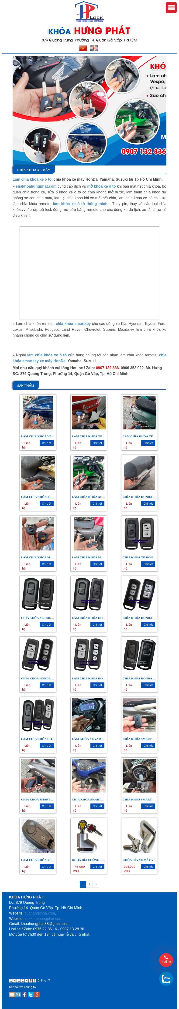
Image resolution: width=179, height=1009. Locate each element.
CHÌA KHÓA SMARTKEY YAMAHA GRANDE (53, 799)
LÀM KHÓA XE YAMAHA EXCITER (97, 739)
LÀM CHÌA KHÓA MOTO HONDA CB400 (100, 557)
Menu (171, 7)
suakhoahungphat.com (36, 186)
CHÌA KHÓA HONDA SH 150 (41, 678)
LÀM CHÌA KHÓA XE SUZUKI (42, 860)
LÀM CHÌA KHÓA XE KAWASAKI (95, 497)
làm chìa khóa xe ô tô (47, 355)
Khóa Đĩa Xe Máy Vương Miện (147, 860)
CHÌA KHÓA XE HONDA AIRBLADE (46, 618)
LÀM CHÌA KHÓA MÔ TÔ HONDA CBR (48, 557)
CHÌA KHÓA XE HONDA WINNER (147, 557)
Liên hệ (26, 445)
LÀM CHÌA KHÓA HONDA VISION (96, 618)
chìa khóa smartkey (73, 324)
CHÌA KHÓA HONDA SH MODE (145, 618)
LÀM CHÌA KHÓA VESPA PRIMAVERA (48, 436)
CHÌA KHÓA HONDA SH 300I (143, 497)
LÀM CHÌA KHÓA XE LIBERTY (43, 497)
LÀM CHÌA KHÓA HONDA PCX (94, 678)
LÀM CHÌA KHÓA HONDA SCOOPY (46, 739)
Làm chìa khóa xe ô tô (32, 179)
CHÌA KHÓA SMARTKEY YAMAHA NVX (100, 799)
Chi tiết (46, 443)
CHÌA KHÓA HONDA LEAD (142, 678)
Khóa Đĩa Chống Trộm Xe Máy (97, 860)
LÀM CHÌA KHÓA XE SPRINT (144, 436)
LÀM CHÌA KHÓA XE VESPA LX (94, 436)
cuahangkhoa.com (39, 913)
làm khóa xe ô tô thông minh (80, 204)
